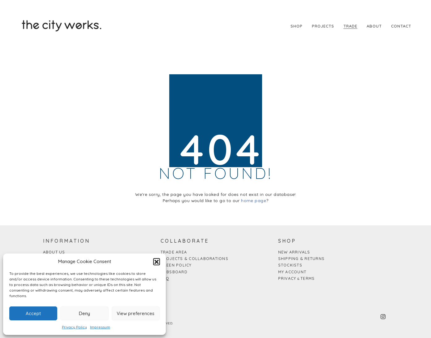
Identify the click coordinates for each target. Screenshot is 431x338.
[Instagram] (383, 316)
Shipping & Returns (301, 258)
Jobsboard (174, 271)
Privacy (287, 278)
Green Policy (176, 264)
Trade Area (174, 251)
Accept (33, 313)
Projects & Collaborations (194, 258)
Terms (307, 278)
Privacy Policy (74, 327)
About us (54, 251)
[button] (156, 261)
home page (253, 200)
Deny (84, 313)
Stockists (290, 264)
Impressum (100, 327)
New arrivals (294, 251)
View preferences (135, 313)
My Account (292, 271)
